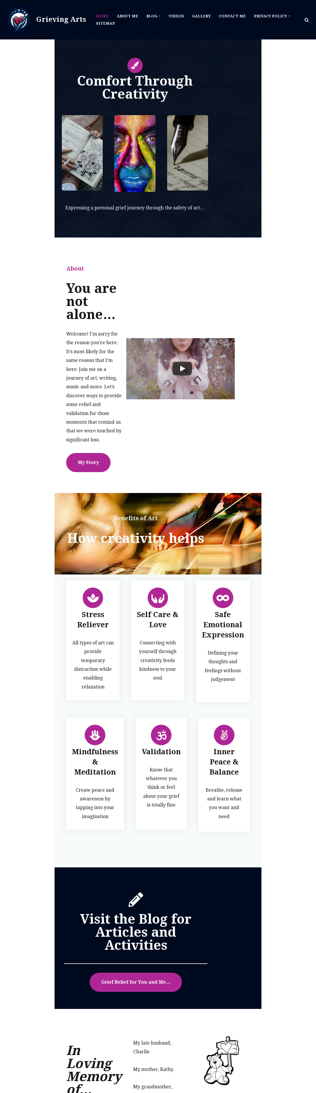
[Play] (210, 348)
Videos (177, 16)
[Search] (306, 20)
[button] (161, 16)
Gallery (202, 16)
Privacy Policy (294, 1078)
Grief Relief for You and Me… (158, 879)
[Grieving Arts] (45, 19)
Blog (186, 1078)
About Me (128, 16)
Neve (10, 1078)
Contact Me (233, 16)
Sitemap (105, 23)
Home (102, 16)
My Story (33, 413)
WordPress (61, 1078)
